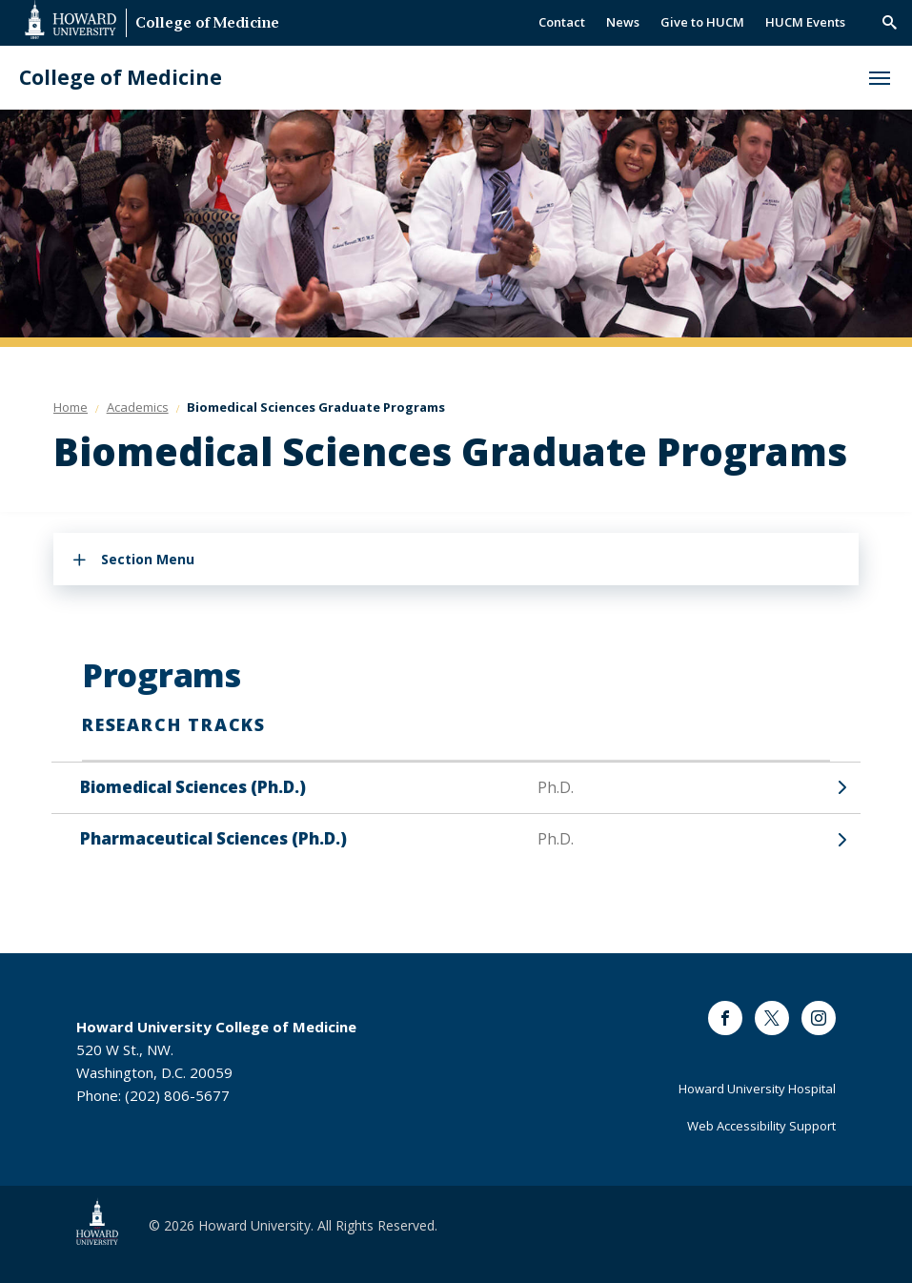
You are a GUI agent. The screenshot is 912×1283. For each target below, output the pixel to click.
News (622, 22)
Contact (561, 22)
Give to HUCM (702, 22)
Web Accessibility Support (761, 1125)
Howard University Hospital (757, 1088)
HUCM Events (805, 22)
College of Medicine (207, 24)
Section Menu (147, 559)
